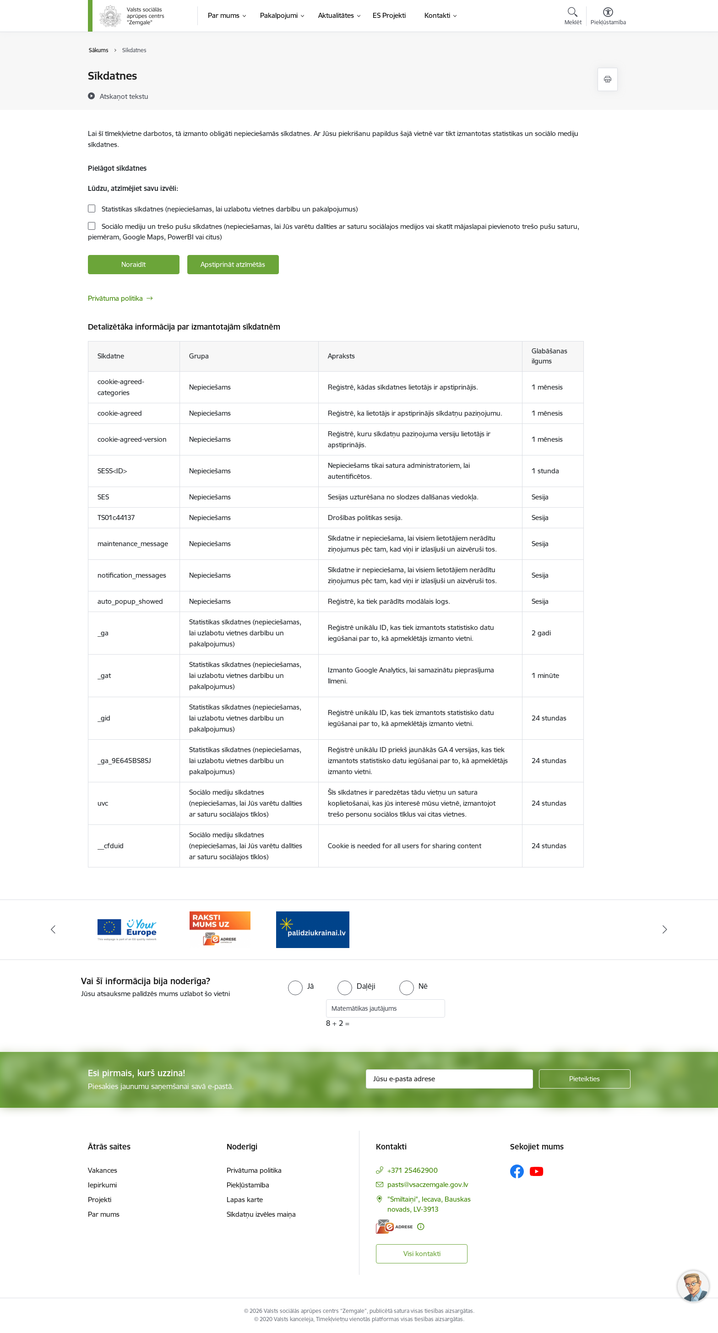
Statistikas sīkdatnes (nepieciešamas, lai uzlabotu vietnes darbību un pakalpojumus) (229, 209)
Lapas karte (245, 1199)
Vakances (102, 1170)
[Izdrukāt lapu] (607, 79)
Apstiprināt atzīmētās (233, 264)
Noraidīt (133, 264)
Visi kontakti (422, 1253)
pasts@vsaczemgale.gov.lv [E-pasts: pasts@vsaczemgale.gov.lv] (427, 1184)
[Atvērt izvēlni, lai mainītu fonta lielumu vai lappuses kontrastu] (608, 17)
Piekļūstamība (248, 1185)
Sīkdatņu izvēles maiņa (261, 1214)
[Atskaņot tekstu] (124, 96)
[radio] (301, 986)
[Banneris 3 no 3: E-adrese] (312, 929)
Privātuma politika (115, 298)
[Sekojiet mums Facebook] (517, 1171)
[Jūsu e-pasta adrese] (449, 1079)
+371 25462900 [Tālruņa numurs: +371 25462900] (412, 1170)
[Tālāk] (665, 929)
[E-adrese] (394, 1226)
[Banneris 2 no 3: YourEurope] (220, 929)
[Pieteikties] (585, 1079)
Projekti (99, 1199)
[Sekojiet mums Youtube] (537, 1170)
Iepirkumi (102, 1185)
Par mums (104, 1214)
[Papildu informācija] (420, 1226)
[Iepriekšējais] (53, 929)
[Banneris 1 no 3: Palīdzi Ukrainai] (127, 929)
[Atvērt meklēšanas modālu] (573, 17)
